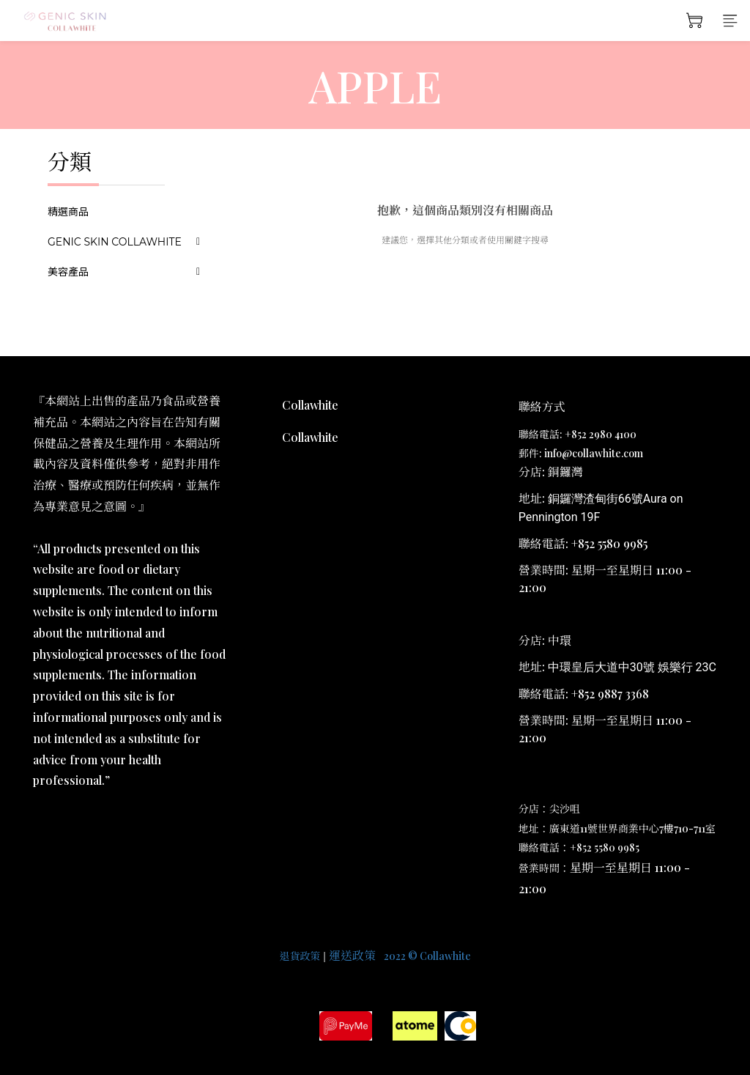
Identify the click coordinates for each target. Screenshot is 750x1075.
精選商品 (68, 211)
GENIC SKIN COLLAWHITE (115, 241)
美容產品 (68, 271)
